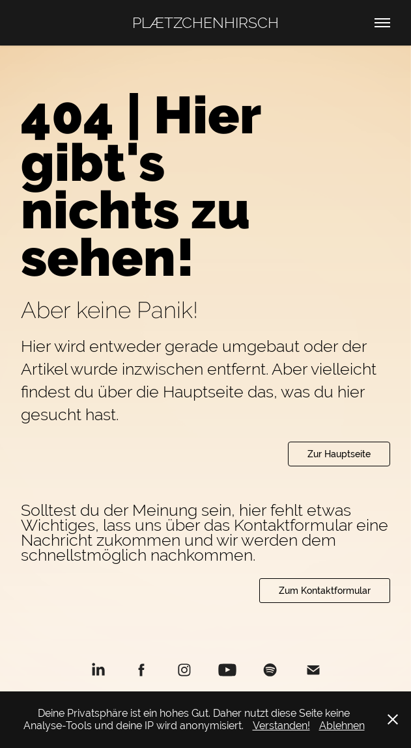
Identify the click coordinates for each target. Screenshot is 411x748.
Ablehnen (342, 725)
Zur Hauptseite (339, 454)
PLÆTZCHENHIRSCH (205, 22)
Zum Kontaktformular (325, 590)
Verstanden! (281, 725)
